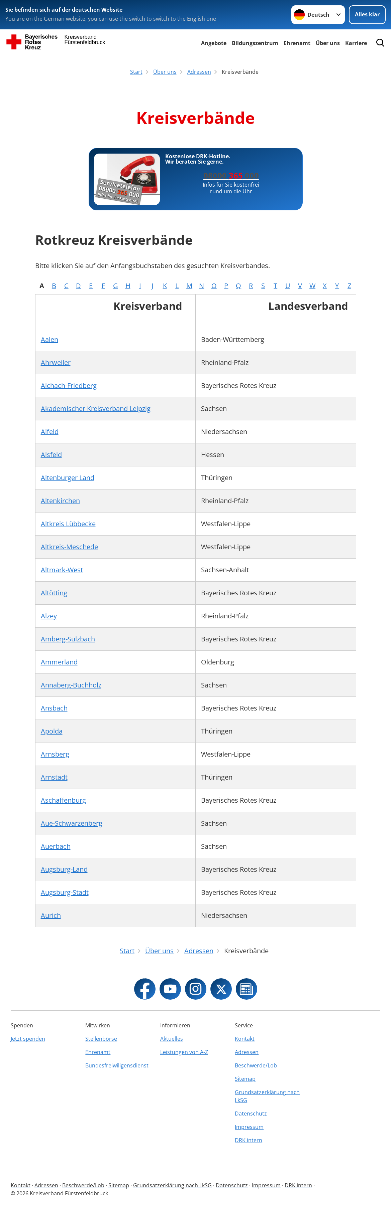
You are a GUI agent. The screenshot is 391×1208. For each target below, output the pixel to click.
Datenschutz (251, 1113)
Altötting (54, 592)
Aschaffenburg (63, 800)
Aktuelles (171, 1038)
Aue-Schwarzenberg (71, 823)
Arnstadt (54, 777)
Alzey (49, 615)
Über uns (328, 43)
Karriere (356, 43)
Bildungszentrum (255, 43)
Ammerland (59, 661)
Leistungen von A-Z (184, 1052)
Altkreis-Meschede (69, 546)
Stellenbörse (101, 1038)
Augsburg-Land (64, 869)
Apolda (52, 731)
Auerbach (56, 846)
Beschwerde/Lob (256, 1065)
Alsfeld (51, 454)
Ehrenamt (297, 43)
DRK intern (248, 1140)
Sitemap (245, 1078)
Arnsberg (55, 754)
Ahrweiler (56, 362)
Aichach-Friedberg (69, 385)
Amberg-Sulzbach (68, 638)
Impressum (249, 1127)
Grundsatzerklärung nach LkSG (267, 1096)
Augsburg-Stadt (65, 892)
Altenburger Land (67, 477)
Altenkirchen (60, 500)
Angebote (213, 43)
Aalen (49, 339)
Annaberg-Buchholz (71, 684)
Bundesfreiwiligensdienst (117, 1065)
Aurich (51, 915)
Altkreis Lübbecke (68, 523)
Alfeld (50, 431)
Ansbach (54, 708)
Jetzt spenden (28, 1038)
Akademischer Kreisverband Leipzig (96, 408)
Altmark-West (62, 569)
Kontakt (245, 1038)
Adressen (247, 1052)
